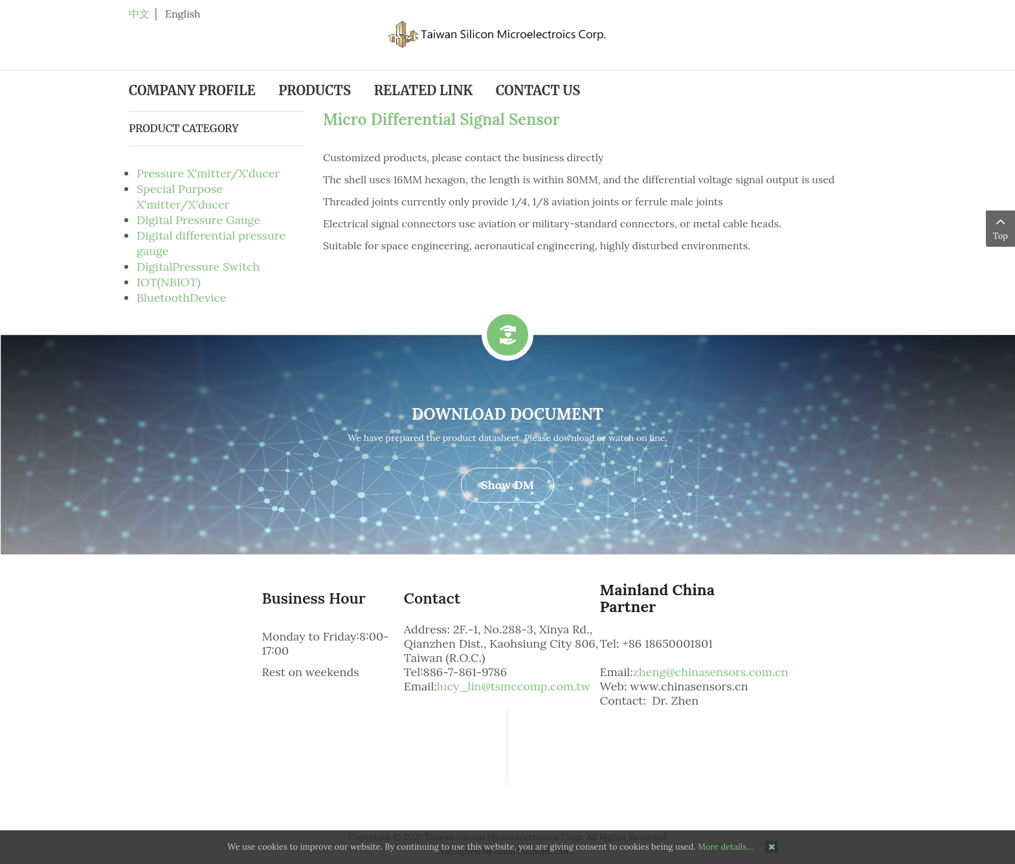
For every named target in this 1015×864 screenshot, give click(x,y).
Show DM (507, 484)
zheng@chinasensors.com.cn (710, 672)
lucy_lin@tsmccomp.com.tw (513, 686)
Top (1000, 228)
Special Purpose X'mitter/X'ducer (183, 196)
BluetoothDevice (181, 297)
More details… (725, 846)
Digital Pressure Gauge (198, 219)
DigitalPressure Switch (198, 266)
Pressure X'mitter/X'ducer (208, 173)
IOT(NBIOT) (169, 282)
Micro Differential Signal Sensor (441, 119)
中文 (139, 13)
